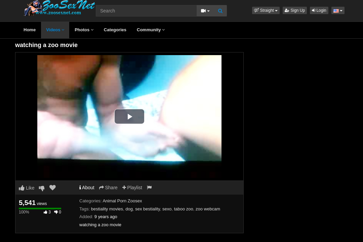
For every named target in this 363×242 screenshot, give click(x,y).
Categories (115, 29)
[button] (266, 10)
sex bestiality (147, 208)
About (86, 187)
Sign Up (295, 10)
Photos (84, 29)
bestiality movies (107, 208)
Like (27, 188)
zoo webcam (208, 208)
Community (151, 29)
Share (108, 187)
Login (319, 10)
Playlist (132, 187)
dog (129, 208)
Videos (55, 29)
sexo (166, 208)
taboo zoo (183, 208)
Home (30, 29)
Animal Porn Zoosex (122, 200)
